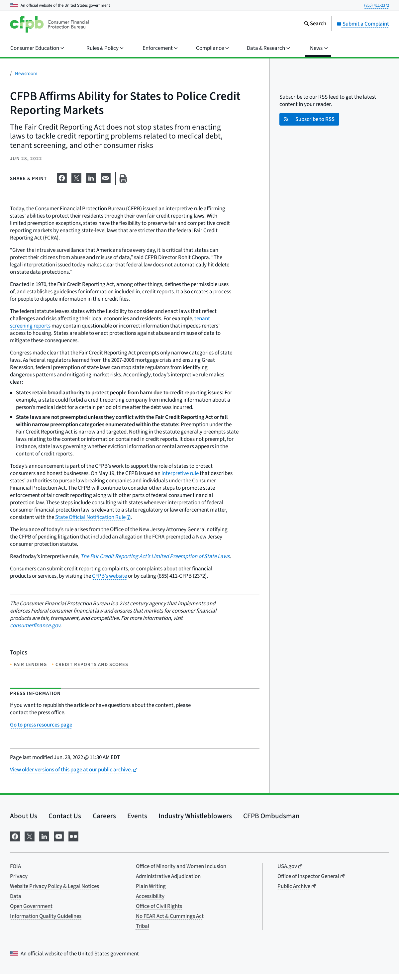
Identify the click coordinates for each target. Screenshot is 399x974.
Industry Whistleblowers (195, 816)
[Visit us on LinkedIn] (44, 835)
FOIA (15, 866)
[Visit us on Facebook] (15, 835)
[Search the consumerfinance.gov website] (315, 24)
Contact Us (65, 816)
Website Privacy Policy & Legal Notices (54, 886)
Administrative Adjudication (168, 876)
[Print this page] (123, 178)
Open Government (31, 906)
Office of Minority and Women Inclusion (181, 866)
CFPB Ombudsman (271, 816)
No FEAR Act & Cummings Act (170, 916)
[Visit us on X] (30, 835)
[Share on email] (106, 177)
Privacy (19, 876)
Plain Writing (151, 886)
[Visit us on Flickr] (73, 835)
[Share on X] (76, 177)
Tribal (142, 926)
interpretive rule (180, 473)
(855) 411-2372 (376, 5)
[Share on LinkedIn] (91, 177)
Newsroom (26, 73)
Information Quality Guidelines (45, 916)
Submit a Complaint (363, 24)
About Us (23, 816)
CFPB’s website (109, 576)
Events (137, 816)
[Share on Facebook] (62, 177)
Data (15, 896)
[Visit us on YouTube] (59, 835)
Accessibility (150, 896)
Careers (104, 816)
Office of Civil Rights (159, 906)
